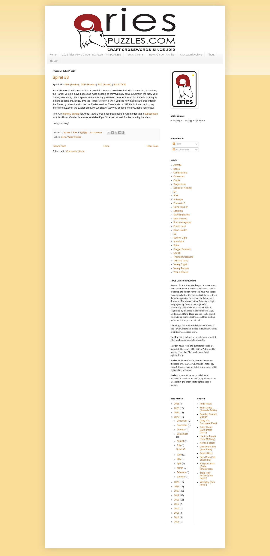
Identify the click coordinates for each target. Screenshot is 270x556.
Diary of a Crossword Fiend (208, 422)
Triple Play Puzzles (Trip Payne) (206, 476)
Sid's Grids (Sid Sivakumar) (207, 458)
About (211, 54)
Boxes (176, 169)
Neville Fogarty (207, 443)
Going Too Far (180, 207)
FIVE (175, 195)
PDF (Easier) (71, 84)
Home (53, 54)
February (181, 472)
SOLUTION (119, 84)
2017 (177, 504)
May (179, 459)
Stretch (177, 253)
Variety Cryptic (180, 264)
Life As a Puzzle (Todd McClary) (208, 437)
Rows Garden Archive (161, 54)
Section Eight (180, 237)
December (182, 420)
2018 (177, 499)
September (182, 434)
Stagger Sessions (182, 249)
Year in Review (180, 272)
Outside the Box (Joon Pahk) (208, 448)
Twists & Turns (134, 54)
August (180, 441)
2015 (177, 513)
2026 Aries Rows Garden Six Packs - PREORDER (91, 54)
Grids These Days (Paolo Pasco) (206, 430)
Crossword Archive (191, 54)
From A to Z (179, 203)
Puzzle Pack (179, 226)
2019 (177, 495)
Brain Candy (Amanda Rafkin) (208, 409)
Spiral (63, 137)
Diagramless (179, 184)
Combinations (180, 172)
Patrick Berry (206, 453)
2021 (177, 486)
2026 (177, 403)
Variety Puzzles (74, 137)
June (179, 454)
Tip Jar (54, 60)
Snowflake (178, 241)
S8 (174, 234)
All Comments (181, 149)
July (179, 445)
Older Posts (152, 146)
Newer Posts (59, 146)
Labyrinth (178, 211)
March (180, 468)
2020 (177, 491)
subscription (151, 113)
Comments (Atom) (75, 151)
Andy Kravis (206, 403)
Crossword (178, 176)
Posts (177, 144)
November (182, 425)
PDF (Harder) (88, 84)
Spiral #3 (60, 77)
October (181, 429)
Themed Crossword (183, 257)
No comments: (96, 132)
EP (174, 192)
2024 (177, 412)
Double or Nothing (182, 188)
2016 (177, 508)
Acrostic (177, 165)
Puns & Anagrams (182, 222)
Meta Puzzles (180, 218)
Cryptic (176, 180)
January (181, 476)
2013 (177, 521)
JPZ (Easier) (104, 84)
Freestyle (178, 199)
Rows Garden (180, 230)
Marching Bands (181, 214)
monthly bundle (71, 113)
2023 (177, 417)
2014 (177, 517)
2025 (177, 408)
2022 (177, 482)
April (179, 463)
